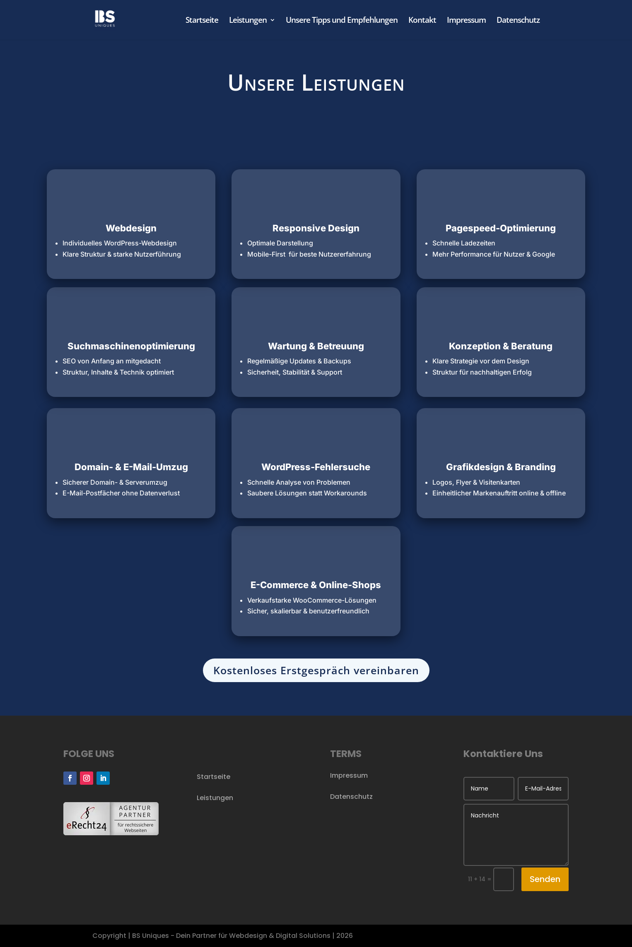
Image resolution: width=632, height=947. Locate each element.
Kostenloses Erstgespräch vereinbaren (316, 670)
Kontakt (422, 21)
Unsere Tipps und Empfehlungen (342, 21)
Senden (545, 879)
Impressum (466, 21)
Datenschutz (518, 21)
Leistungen (248, 21)
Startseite (202, 21)
